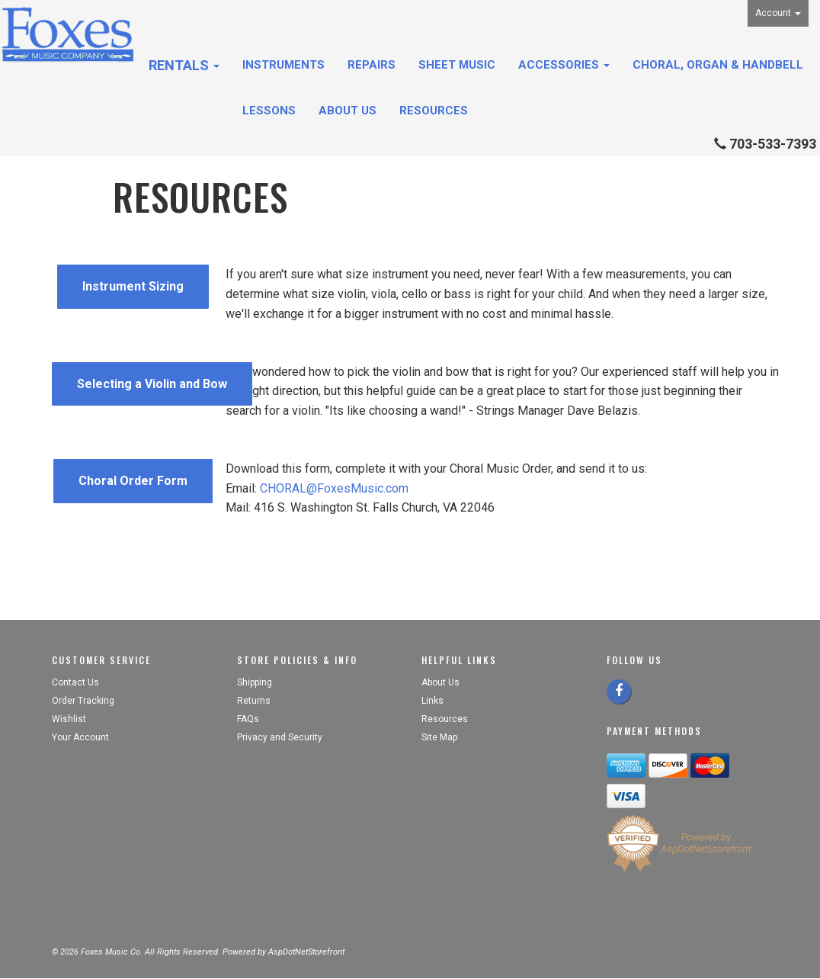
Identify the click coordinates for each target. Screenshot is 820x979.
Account (778, 13)
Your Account (80, 737)
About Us (347, 110)
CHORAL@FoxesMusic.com (334, 488)
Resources (433, 110)
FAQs (248, 719)
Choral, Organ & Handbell (718, 65)
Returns (254, 700)
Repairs (372, 65)
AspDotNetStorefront (306, 952)
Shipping (254, 682)
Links (432, 700)
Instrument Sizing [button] (133, 286)
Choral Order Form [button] (132, 480)
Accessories (564, 65)
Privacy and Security (281, 737)
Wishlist (69, 719)
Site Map (439, 737)
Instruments (283, 65)
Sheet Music (456, 65)
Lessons (269, 110)
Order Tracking (83, 700)
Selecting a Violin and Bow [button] (152, 384)
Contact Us (75, 682)
